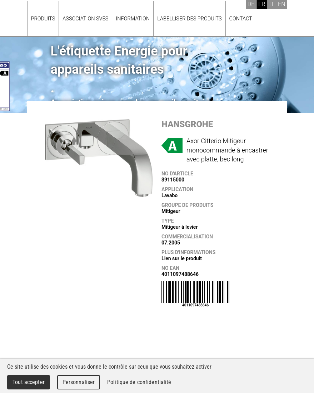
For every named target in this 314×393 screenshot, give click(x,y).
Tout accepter (29, 382)
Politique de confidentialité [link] (139, 382)
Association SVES (85, 19)
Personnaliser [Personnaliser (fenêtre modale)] (79, 382)
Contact (240, 19)
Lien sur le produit (181, 258)
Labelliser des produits (189, 19)
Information (133, 19)
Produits (43, 19)
